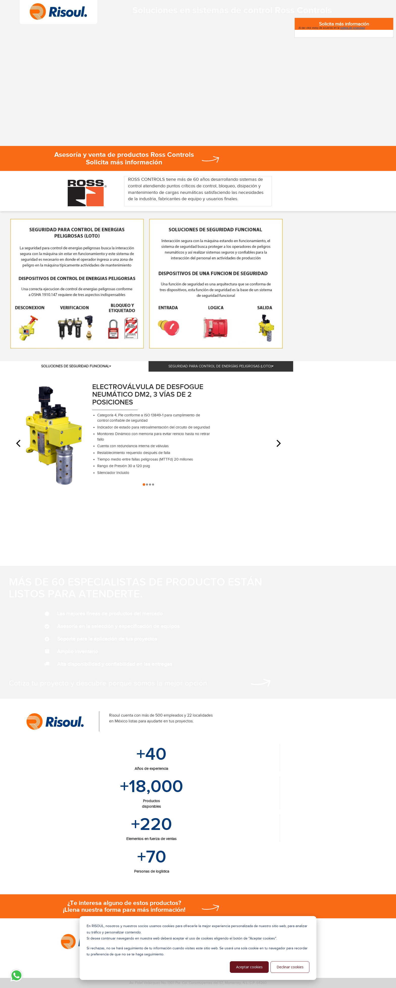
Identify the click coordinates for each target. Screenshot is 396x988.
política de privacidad (352, 27)
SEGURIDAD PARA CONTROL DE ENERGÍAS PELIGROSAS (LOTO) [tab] (221, 366)
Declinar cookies (290, 967)
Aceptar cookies (249, 967)
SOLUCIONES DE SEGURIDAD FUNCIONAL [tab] (76, 366)
